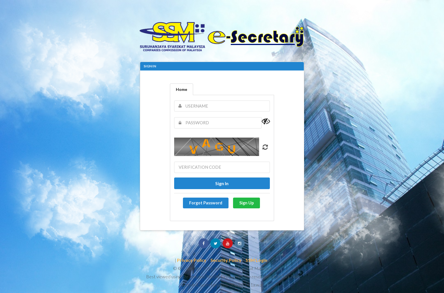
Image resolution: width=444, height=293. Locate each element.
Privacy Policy (191, 260)
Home (181, 89)
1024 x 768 (287, 276)
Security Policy (226, 260)
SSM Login (256, 260)
